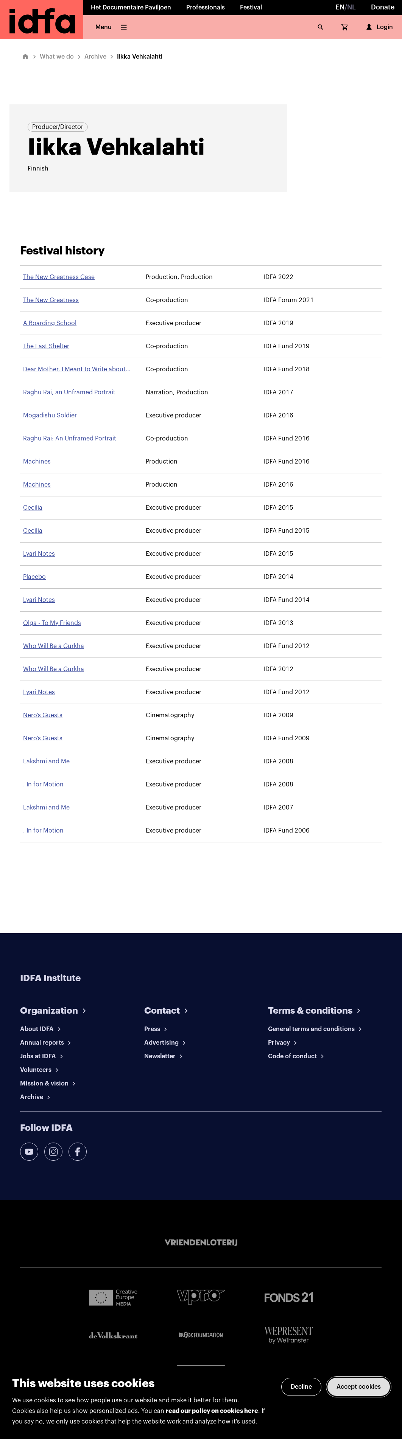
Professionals (205, 8)
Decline (301, 1387)
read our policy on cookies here (212, 1411)
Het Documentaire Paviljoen (131, 8)
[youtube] (29, 1152)
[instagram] (53, 1152)
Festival (251, 8)
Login (379, 27)
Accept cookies (359, 1387)
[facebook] (78, 1152)
